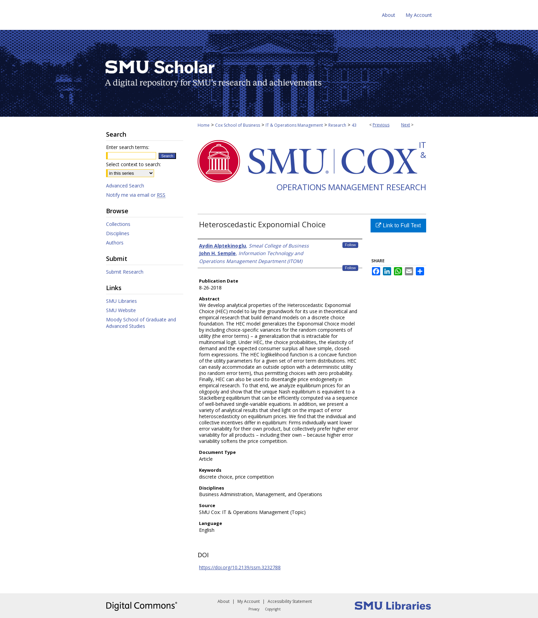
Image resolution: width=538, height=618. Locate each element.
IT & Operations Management (294, 125)
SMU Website (121, 310)
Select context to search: (133, 164)
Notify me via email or (135, 195)
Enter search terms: (127, 147)
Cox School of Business (237, 125)
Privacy (253, 609)
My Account (248, 601)
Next (405, 125)
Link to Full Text (398, 225)
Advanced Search (125, 185)
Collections (118, 224)
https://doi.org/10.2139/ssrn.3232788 (240, 567)
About (224, 601)
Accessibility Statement (290, 601)
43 (354, 125)
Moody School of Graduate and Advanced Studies (141, 322)
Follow (350, 245)
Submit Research (124, 271)
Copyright (273, 609)
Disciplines (117, 233)
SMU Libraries (121, 301)
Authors (115, 242)
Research (337, 125)
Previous (381, 125)
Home (204, 125)
